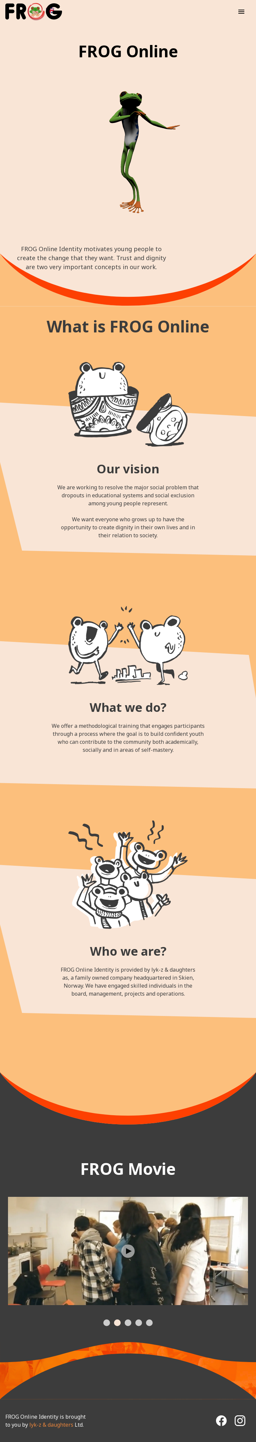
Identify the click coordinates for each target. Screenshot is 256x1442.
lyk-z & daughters (51, 1424)
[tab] (106, 1322)
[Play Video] (128, 1251)
